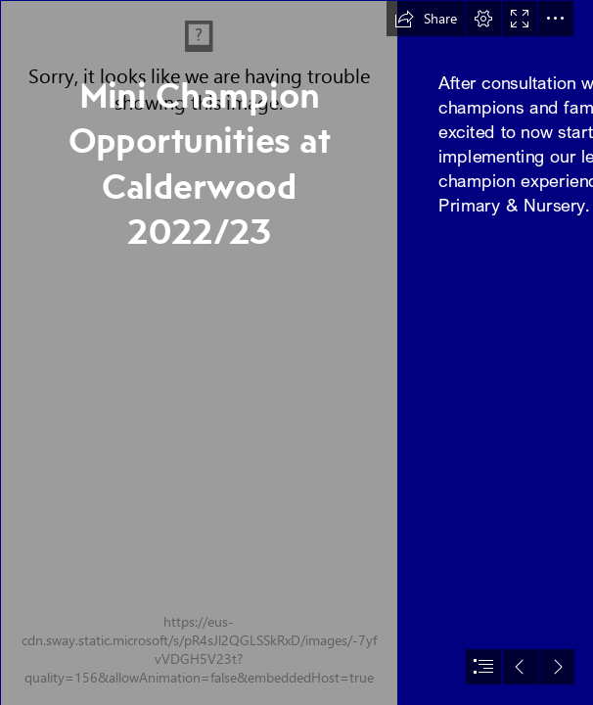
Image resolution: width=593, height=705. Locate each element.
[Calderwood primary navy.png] (198, 352)
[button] (426, 18)
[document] (296, 352)
